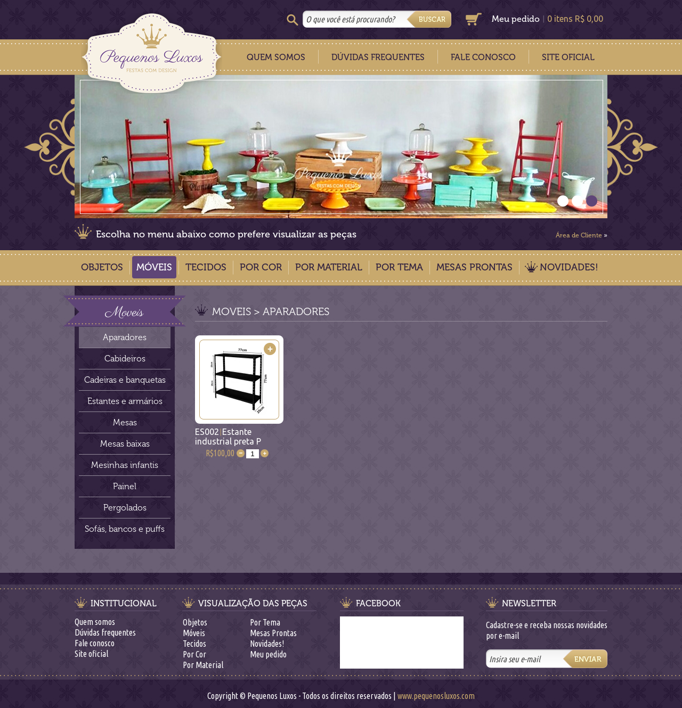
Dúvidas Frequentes (378, 57)
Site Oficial (568, 57)
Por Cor (261, 267)
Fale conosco (95, 643)
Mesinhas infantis (124, 465)
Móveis (154, 267)
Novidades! (569, 267)
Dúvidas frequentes (105, 632)
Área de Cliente (579, 235)
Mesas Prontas (474, 267)
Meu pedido (516, 19)
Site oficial (91, 653)
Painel (124, 486)
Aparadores (125, 337)
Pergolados (125, 508)
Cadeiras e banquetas (125, 380)
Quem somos (95, 622)
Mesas (125, 422)
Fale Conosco (483, 57)
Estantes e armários (125, 401)
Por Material (328, 267)
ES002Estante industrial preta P (228, 436)
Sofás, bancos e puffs (125, 529)
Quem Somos (276, 57)
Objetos (102, 267)
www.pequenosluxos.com (436, 696)
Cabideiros (124, 358)
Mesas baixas (125, 444)
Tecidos (205, 267)
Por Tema (399, 267)
